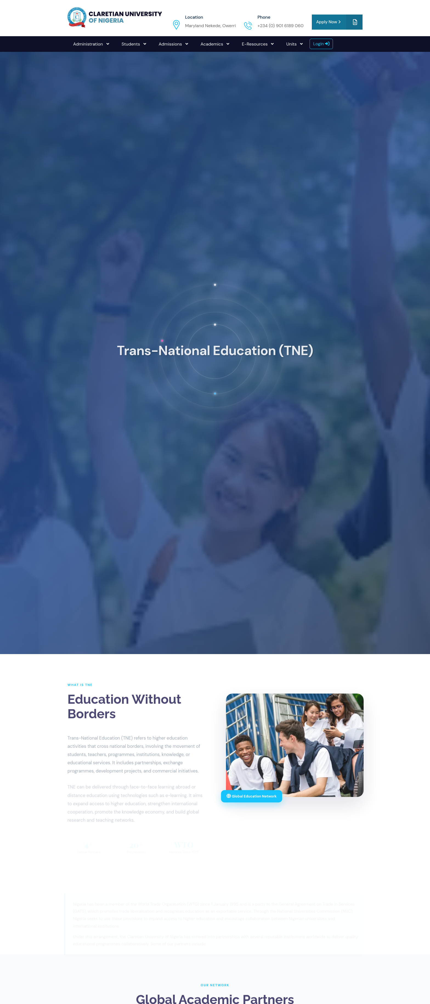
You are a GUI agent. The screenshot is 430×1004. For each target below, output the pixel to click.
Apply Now (339, 22)
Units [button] (292, 44)
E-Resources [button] (255, 44)
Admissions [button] (171, 44)
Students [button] (131, 44)
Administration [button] (88, 44)
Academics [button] (212, 44)
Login (321, 44)
